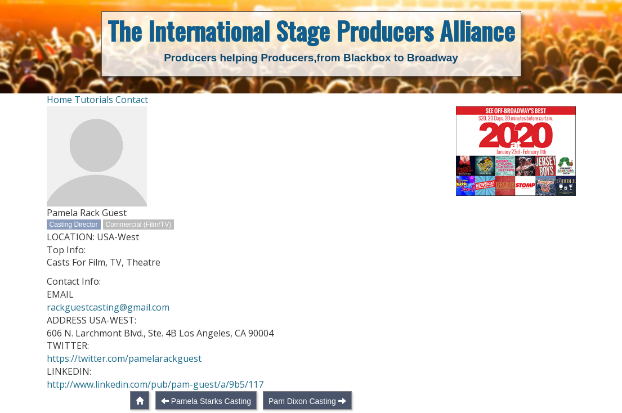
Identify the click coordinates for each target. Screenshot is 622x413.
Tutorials (93, 99)
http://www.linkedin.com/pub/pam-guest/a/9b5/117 (155, 384)
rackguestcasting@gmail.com (108, 307)
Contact (131, 99)
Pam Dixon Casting (302, 401)
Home (59, 99)
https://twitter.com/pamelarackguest (124, 358)
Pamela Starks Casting (211, 401)
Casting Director (74, 224)
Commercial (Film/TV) (139, 224)
